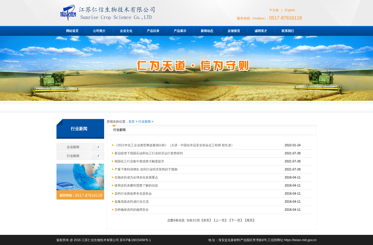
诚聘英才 (261, 31)
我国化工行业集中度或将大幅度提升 (139, 161)
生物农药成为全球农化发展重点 (136, 177)
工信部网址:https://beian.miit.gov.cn (292, 240)
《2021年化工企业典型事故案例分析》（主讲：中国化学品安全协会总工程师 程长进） (174, 145)
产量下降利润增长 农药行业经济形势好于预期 (145, 169)
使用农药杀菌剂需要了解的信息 (136, 185)
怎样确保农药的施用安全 (131, 209)
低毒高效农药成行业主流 (131, 201)
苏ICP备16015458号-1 (135, 240)
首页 (131, 121)
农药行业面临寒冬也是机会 (133, 193)
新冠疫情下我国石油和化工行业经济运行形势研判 (148, 153)
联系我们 (288, 31)
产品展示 (180, 31)
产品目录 (153, 31)
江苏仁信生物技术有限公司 (100, 240)
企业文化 (126, 31)
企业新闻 (73, 147)
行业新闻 (73, 156)
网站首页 (72, 31)
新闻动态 (207, 31)
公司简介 (99, 31)
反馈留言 (234, 31)
